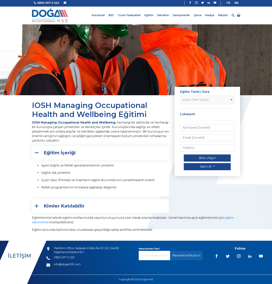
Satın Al (206, 166)
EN (236, 2)
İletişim (223, 15)
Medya (209, 15)
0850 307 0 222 (46, 2)
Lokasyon (187, 114)
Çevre (197, 15)
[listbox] (207, 100)
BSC (111, 15)
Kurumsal (98, 15)
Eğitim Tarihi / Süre (194, 92)
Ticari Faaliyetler (129, 15)
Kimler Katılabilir (64, 206)
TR (228, 2)
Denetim (163, 15)
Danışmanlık (181, 15)
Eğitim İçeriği (60, 152)
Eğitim (149, 15)
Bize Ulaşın (207, 158)
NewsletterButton (186, 255)
